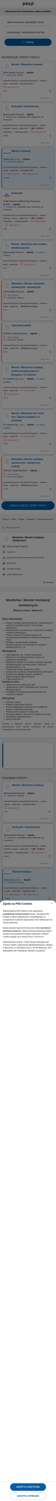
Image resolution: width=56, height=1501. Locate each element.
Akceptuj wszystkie (28, 1487)
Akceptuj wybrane (28, 1496)
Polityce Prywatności (35, 937)
